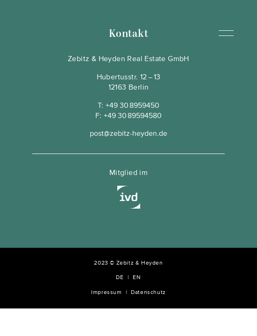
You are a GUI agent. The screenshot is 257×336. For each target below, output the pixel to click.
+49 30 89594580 (133, 116)
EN (137, 277)
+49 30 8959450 (132, 106)
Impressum (106, 292)
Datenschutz (148, 292)
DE (119, 277)
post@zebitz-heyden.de (128, 134)
